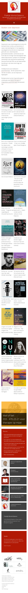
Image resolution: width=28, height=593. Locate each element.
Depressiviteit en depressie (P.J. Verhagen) (7, 380)
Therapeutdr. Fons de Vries (9, 472)
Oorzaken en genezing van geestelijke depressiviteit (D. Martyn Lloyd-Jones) (20, 381)
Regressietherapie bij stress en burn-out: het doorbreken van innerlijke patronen (14, 447)
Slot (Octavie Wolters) (7, 168)
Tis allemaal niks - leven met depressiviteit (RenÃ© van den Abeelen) (7, 293)
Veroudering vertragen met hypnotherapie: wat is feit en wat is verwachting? (14, 444)
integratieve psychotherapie (9, 82)
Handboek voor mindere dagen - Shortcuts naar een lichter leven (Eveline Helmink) (20, 232)
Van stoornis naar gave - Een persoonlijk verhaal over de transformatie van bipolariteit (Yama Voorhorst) (20, 172)
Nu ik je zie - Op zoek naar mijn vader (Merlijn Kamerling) (7, 264)
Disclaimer (4, 586)
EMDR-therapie (14, 80)
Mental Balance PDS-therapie (8, 578)
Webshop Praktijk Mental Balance (11, 463)
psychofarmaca (5, 70)
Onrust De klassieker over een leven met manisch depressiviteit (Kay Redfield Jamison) (7, 350)
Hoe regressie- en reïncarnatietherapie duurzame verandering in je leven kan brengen (14, 440)
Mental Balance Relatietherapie (8, 577)
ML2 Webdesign (5, 589)
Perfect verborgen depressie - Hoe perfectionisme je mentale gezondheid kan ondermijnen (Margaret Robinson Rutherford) (7, 234)
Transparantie (4, 585)
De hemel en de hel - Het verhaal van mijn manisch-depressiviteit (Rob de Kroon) (20, 265)
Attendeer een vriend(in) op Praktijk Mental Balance (12, 489)
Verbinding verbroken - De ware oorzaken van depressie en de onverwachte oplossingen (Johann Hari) (7, 105)
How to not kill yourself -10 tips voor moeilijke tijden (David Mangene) (20, 134)
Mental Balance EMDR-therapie (8, 579)
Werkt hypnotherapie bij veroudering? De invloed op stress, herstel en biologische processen (13, 436)
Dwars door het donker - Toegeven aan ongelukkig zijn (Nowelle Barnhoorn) (7, 202)
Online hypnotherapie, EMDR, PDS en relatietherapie (12, 497)
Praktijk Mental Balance (6, 575)
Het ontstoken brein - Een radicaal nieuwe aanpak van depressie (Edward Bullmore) (20, 103)
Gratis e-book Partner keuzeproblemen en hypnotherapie (10, 480)
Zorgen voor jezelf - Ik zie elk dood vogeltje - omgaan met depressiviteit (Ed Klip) (7, 320)
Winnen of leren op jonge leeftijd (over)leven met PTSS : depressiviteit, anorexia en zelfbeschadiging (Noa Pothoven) (20, 352)
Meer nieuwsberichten (9, 454)
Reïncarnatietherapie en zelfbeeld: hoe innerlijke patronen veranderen (13, 451)
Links (3, 587)
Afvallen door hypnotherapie (7, 581)
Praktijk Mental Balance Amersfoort (11, 506)
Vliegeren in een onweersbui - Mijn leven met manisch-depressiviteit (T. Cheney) (20, 321)
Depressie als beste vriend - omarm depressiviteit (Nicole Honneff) (20, 293)
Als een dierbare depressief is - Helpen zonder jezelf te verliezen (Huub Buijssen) (20, 203)
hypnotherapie (18, 78)
